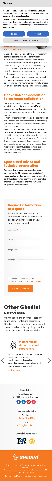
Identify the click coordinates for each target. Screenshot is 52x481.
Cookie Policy (22, 476)
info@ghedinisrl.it (26, 425)
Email (10, 239)
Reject (14, 34)
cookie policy (23, 16)
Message (12, 259)
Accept (38, 34)
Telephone (13, 249)
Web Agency (42, 476)
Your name (13, 229)
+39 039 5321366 (26, 417)
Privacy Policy (35, 281)
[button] (2, 360)
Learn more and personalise (26, 40)
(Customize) (31, 476)
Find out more (14, 370)
